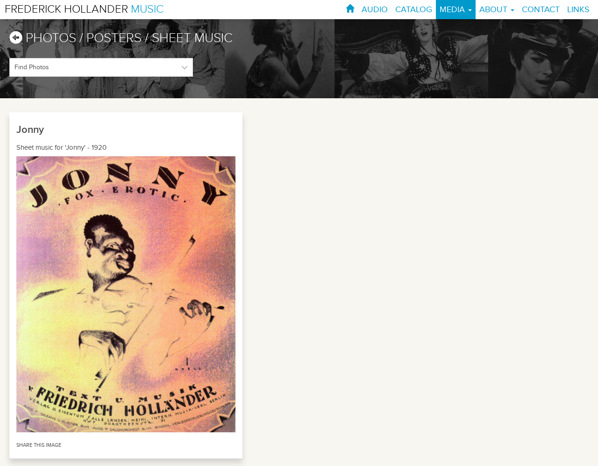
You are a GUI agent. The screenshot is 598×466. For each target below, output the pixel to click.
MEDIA (456, 10)
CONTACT (541, 10)
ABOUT (496, 10)
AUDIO (375, 10)
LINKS (578, 10)
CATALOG (413, 10)
